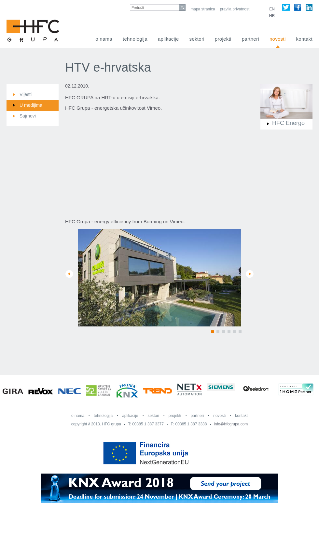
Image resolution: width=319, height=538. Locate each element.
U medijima (31, 105)
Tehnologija (135, 39)
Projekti (223, 39)
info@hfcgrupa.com (231, 424)
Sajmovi (28, 115)
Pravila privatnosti (235, 9)
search (182, 7)
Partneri (250, 39)
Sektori (196, 39)
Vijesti (26, 94)
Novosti (278, 39)
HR (272, 15)
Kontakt (304, 39)
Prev (69, 274)
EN (272, 9)
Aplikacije (168, 39)
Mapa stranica (202, 9)
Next (249, 274)
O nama (103, 39)
